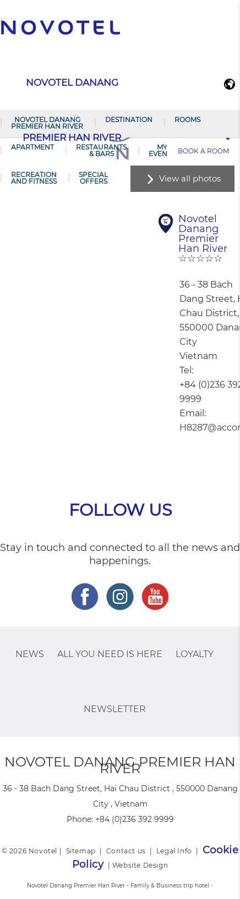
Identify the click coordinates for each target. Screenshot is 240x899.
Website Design (140, 865)
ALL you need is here (109, 654)
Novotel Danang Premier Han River (47, 122)
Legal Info (174, 851)
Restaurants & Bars (101, 150)
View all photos (190, 178)
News (29, 654)
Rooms (187, 119)
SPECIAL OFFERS (93, 177)
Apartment (32, 147)
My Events (162, 150)
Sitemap (81, 851)
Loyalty (195, 654)
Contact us (126, 851)
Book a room (203, 151)
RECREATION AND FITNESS (34, 177)
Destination (128, 119)
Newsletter (115, 709)
